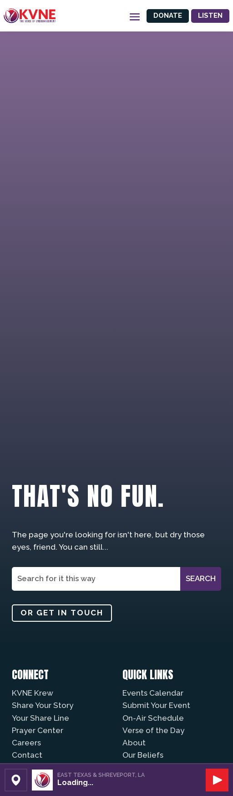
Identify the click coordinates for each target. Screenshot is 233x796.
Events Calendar (152, 692)
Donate (167, 15)
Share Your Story (42, 705)
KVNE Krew (32, 692)
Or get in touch (61, 612)
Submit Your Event (156, 705)
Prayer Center (37, 730)
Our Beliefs (142, 755)
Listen (210, 15)
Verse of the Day (153, 730)
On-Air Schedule (153, 718)
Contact (27, 755)
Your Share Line (40, 718)
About (134, 742)
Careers (26, 742)
